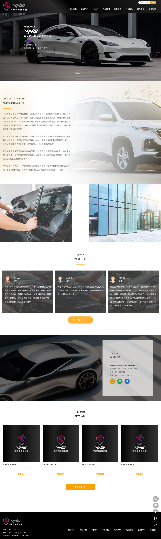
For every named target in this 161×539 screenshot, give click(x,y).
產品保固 (140, 9)
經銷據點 (129, 9)
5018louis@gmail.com (17, 532)
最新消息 (117, 9)
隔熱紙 (95, 9)
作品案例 (106, 9)
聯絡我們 (152, 9)
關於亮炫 (73, 9)
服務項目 (84, 9)
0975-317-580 (14, 529)
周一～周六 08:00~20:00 (21, 535)
